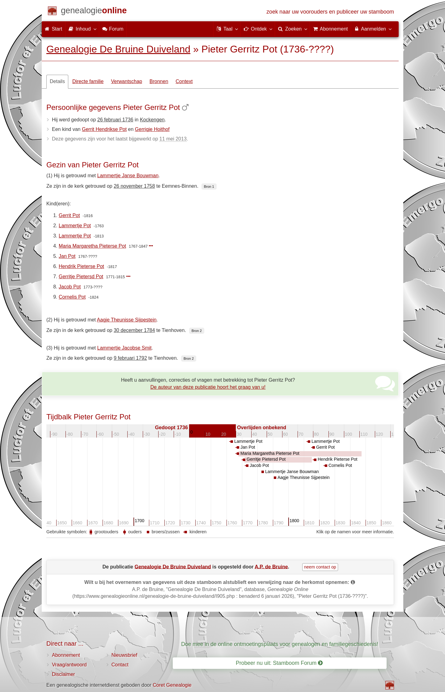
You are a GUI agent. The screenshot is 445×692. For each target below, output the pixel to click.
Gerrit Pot (69, 215)
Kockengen (152, 119)
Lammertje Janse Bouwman (128, 175)
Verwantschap (126, 81)
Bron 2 (197, 331)
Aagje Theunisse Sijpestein (127, 319)
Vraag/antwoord (69, 664)
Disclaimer (63, 674)
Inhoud (82, 29)
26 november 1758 (134, 186)
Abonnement (66, 655)
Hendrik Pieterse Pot (81, 266)
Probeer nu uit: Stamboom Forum (279, 663)
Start (53, 28)
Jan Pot (67, 256)
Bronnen (159, 81)
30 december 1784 (134, 330)
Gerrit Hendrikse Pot (104, 129)
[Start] (94, 11)
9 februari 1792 (130, 358)
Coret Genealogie (172, 685)
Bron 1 (209, 186)
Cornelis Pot (72, 297)
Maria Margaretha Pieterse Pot (92, 246)
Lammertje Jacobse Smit (124, 347)
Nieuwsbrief (125, 655)
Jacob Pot (70, 286)
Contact (120, 664)
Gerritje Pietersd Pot (81, 276)
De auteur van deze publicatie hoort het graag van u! (208, 387)
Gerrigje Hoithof (152, 129)
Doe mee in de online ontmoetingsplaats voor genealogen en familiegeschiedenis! (279, 644)
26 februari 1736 (115, 119)
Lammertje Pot (75, 225)
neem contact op (320, 566)
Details (57, 81)
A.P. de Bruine (271, 566)
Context (184, 81)
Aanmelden (372, 29)
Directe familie (88, 81)
